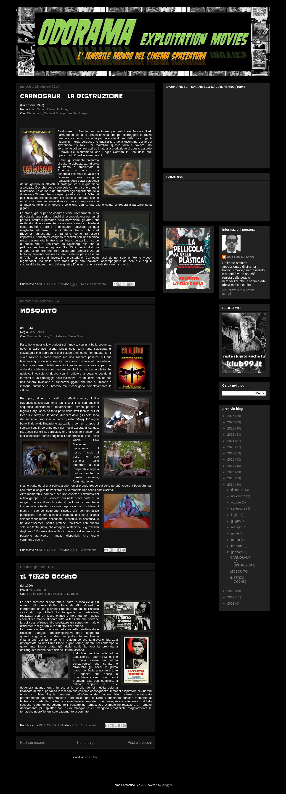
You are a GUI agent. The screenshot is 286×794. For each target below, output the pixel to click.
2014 (231, 484)
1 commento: (90, 725)
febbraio (237, 546)
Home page (86, 742)
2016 (231, 472)
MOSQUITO (38, 310)
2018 (231, 459)
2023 (231, 428)
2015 (231, 478)
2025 (231, 416)
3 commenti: (89, 550)
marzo (236, 540)
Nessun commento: (94, 284)
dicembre (238, 490)
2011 (231, 603)
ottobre (236, 502)
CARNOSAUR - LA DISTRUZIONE (71, 96)
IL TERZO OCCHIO (48, 576)
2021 (231, 441)
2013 (231, 591)
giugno (236, 521)
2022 (231, 434)
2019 (231, 453)
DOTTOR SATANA (240, 257)
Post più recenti (32, 742)
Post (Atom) (93, 757)
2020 (231, 447)
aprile (235, 533)
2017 (231, 466)
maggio (236, 527)
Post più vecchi (140, 742)
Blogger (167, 785)
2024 (231, 422)
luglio (235, 515)
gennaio (237, 552)
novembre (238, 496)
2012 (231, 597)
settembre (238, 508)
